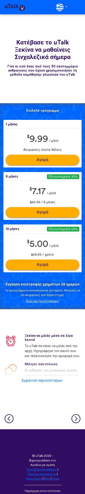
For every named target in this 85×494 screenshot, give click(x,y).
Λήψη (56, 478)
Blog (47, 478)
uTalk (39, 456)
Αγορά (42, 160)
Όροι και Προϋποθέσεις (42, 301)
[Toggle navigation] (78, 7)
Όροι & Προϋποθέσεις (42, 469)
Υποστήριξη (33, 478)
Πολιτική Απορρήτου (41, 474)
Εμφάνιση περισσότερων (42, 380)
